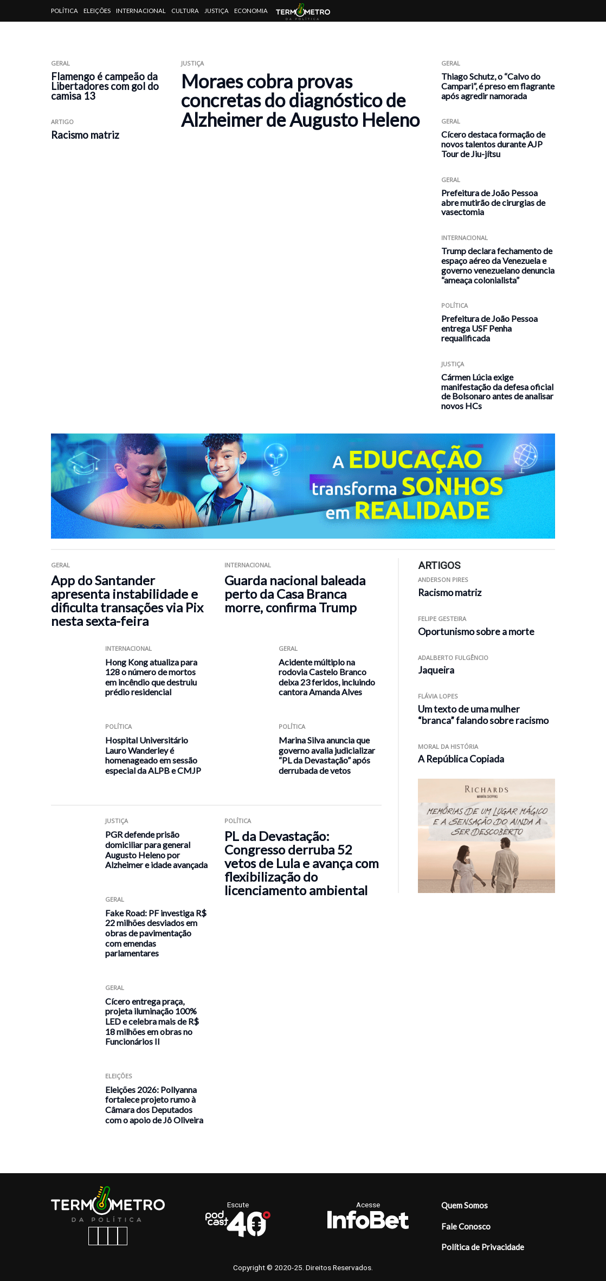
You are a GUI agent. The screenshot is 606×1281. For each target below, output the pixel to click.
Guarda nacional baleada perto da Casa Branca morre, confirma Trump (294, 593)
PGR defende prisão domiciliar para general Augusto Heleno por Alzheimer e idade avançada (156, 849)
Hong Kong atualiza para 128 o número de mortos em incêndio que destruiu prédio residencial (151, 677)
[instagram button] (103, 1236)
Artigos (64, 32)
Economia (251, 10)
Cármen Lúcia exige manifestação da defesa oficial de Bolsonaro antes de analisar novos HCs (497, 391)
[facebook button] (93, 1236)
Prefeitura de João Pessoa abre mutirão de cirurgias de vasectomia (493, 202)
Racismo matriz (85, 135)
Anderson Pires (443, 579)
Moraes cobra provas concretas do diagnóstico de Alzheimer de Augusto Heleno (300, 100)
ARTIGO (62, 122)
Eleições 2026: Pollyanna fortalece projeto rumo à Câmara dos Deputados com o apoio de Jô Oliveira (154, 1104)
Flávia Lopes (438, 696)
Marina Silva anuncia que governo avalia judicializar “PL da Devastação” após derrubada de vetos (327, 755)
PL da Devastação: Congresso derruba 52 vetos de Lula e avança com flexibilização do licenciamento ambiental (301, 863)
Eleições (97, 10)
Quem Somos (464, 1205)
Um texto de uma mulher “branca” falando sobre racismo (484, 714)
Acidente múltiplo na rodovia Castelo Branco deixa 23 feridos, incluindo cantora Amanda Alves (327, 677)
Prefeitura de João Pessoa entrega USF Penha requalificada (489, 328)
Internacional (141, 10)
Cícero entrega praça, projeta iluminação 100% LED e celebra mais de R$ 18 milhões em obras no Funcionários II (152, 1021)
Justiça (216, 10)
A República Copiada (461, 759)
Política (64, 10)
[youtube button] (122, 1236)
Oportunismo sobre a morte (476, 631)
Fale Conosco (466, 1226)
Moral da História (448, 746)
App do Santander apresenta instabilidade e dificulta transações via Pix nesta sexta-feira (127, 600)
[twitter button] (113, 1236)
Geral (60, 63)
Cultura (185, 10)
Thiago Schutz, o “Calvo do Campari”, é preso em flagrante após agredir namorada (498, 86)
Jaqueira (436, 670)
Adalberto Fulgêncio (453, 658)
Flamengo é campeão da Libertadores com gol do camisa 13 (105, 86)
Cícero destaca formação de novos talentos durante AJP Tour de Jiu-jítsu (493, 144)
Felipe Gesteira (442, 618)
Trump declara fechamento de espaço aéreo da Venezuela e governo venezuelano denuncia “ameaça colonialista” (498, 264)
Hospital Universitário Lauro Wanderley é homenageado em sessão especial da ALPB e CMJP (153, 755)
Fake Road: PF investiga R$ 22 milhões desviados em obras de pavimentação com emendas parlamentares (156, 933)
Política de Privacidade (482, 1247)
